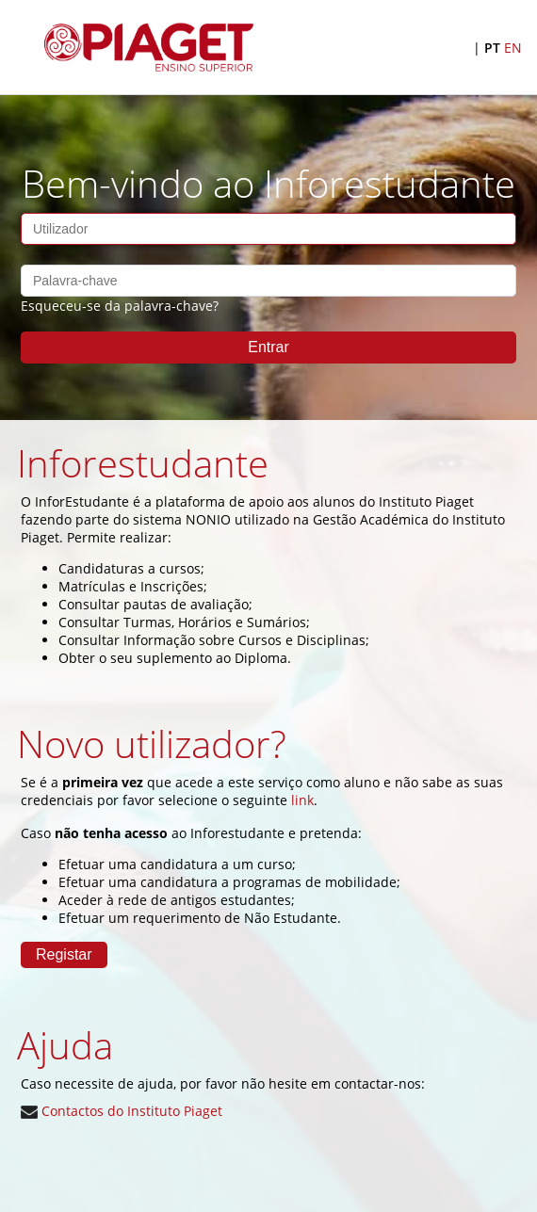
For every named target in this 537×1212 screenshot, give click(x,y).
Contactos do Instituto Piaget (121, 1111)
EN (513, 48)
